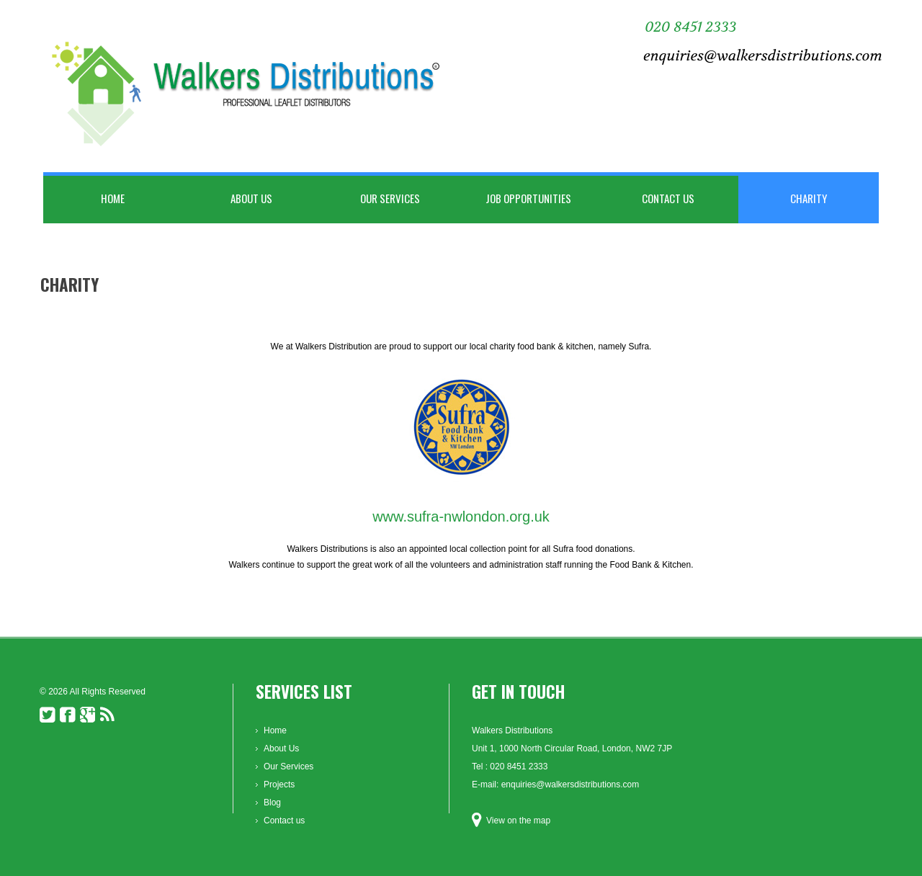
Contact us (668, 198)
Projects (279, 784)
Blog (272, 802)
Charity (808, 198)
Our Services (390, 198)
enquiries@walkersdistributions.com (762, 56)
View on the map (518, 820)
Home (113, 198)
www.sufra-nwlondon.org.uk (461, 516)
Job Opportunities (528, 198)
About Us (251, 198)
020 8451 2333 (690, 27)
